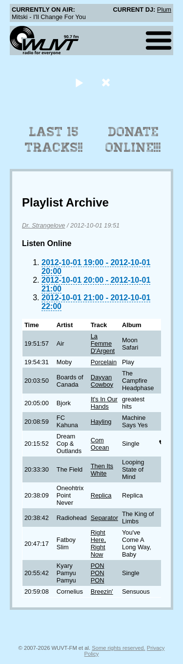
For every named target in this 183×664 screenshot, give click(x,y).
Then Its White (102, 469)
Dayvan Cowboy (102, 381)
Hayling (101, 421)
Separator (104, 517)
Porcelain (104, 362)
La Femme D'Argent (103, 343)
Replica (101, 495)
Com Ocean (100, 443)
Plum (164, 9)
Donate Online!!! (133, 139)
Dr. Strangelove (43, 225)
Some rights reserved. (118, 648)
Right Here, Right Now (98, 543)
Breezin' (102, 591)
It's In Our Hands (104, 402)
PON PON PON (97, 573)
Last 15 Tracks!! (54, 139)
